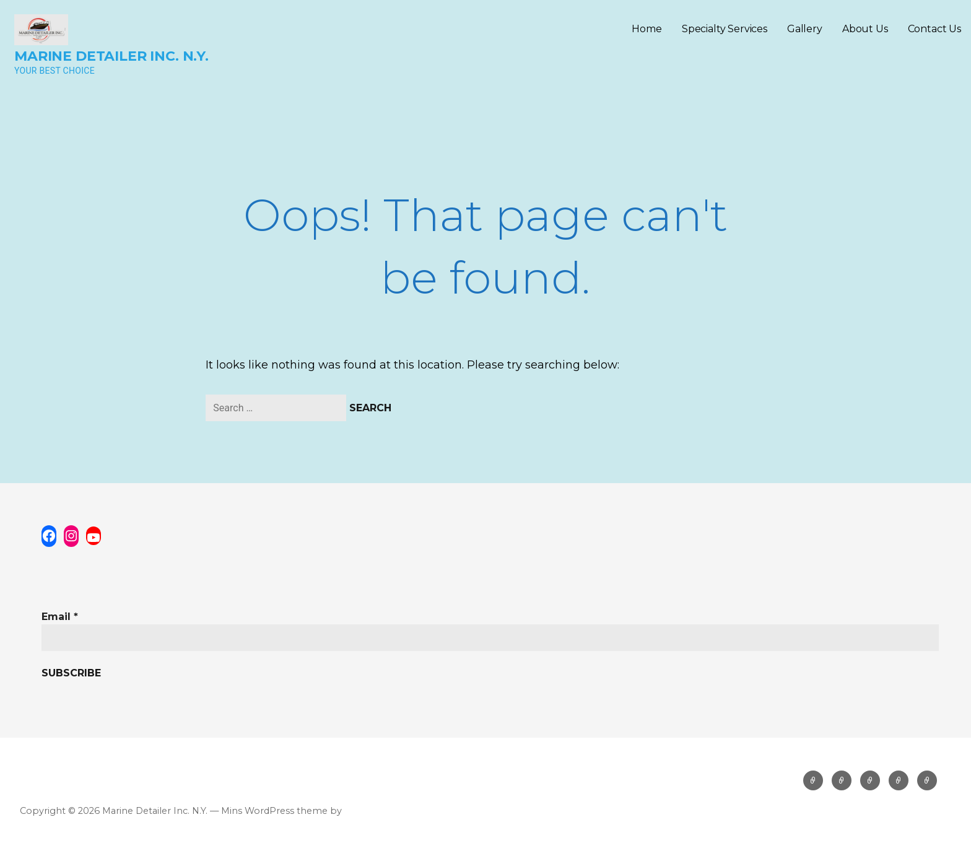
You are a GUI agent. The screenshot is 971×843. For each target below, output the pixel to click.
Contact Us (934, 29)
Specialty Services (724, 29)
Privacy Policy (54, 776)
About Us (865, 29)
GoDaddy (365, 810)
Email (59, 616)
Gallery (804, 29)
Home (646, 29)
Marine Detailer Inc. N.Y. (111, 56)
